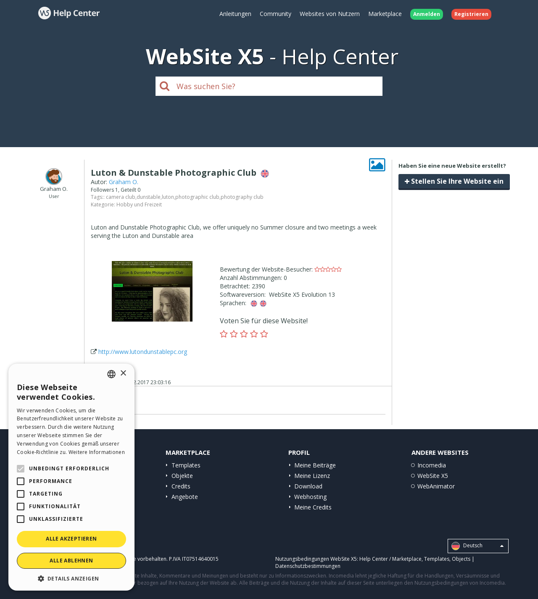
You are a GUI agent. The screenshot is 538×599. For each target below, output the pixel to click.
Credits (180, 486)
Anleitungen (235, 14)
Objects (461, 558)
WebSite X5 (432, 476)
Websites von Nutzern (330, 14)
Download (308, 486)
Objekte (182, 476)
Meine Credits (313, 507)
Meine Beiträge (315, 465)
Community (275, 14)
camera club (120, 197)
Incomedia (431, 465)
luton (168, 197)
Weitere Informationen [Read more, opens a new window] (97, 452)
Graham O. (123, 182)
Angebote (184, 497)
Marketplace (385, 14)
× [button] (123, 373)
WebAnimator (436, 486)
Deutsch (477, 546)
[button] (71, 578)
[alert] (71, 477)
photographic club (197, 197)
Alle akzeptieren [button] (71, 538)
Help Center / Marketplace (390, 558)
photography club (242, 197)
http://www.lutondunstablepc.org (142, 352)
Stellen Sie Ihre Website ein (454, 181)
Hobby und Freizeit (139, 204)
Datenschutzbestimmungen (307, 566)
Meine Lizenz (312, 476)
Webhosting (310, 497)
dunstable (149, 197)
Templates (185, 465)
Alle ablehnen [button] (71, 560)
